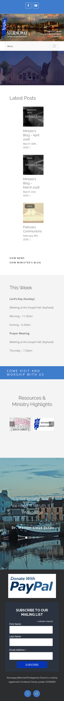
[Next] (51, 424)
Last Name (15, 636)
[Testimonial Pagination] (26, 538)
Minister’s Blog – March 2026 (31, 183)
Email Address (18, 650)
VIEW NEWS (17, 258)
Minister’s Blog (31, 111)
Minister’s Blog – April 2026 (31, 135)
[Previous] (12, 424)
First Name (15, 624)
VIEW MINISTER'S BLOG (25, 262)
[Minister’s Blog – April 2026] (35, 117)
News (29, 158)
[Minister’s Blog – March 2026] (35, 165)
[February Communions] (35, 213)
